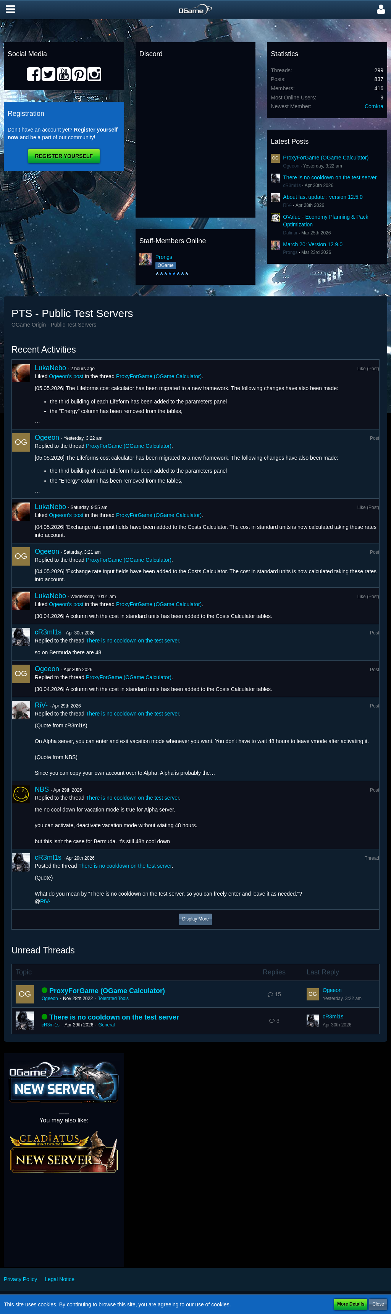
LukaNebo (50, 368)
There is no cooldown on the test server (329, 177)
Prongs (163, 257)
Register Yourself (64, 156)
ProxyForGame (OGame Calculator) (325, 157)
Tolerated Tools (113, 998)
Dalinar (290, 233)
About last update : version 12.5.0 (323, 197)
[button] (10, 9)
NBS (42, 789)
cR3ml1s (292, 185)
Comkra (374, 106)
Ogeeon (291, 166)
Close (378, 1304)
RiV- (287, 205)
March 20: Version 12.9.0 (313, 244)
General (107, 1025)
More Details (350, 1304)
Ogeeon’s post (66, 376)
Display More (195, 919)
